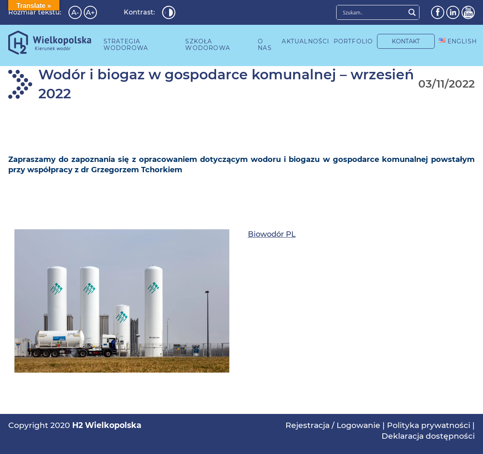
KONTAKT (406, 41)
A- (75, 12)
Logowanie (358, 425)
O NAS (265, 45)
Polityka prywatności (428, 425)
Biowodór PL (272, 234)
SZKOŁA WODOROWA (207, 45)
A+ (90, 12)
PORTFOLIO (353, 41)
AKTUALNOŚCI (305, 41)
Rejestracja (307, 425)
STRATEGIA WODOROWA (126, 45)
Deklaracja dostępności (428, 436)
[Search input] (373, 12)
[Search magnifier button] (412, 12)
